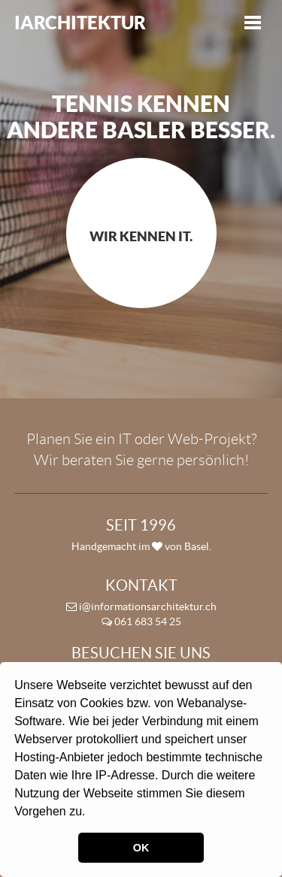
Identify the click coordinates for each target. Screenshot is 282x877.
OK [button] (141, 848)
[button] (91, 813)
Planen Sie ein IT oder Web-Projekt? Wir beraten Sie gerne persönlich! (141, 449)
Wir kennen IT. (141, 236)
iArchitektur (80, 22)
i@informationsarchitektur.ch (141, 606)
